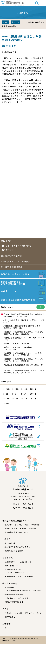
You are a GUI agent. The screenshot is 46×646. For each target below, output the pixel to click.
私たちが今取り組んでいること (17, 549)
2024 (23, 391)
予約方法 (9, 250)
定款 (27, 527)
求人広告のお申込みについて (16, 534)
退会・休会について (13, 568)
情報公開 (35, 527)
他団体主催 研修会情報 (11, 267)
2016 (23, 401)
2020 (23, 396)
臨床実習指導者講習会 (11, 256)
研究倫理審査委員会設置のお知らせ (18, 367)
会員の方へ (7, 560)
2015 (32, 401)
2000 (5, 406)
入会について (25, 564)
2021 (14, 396)
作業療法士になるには (14, 553)
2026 (5, 391)
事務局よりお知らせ (11, 346)
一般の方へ (7, 541)
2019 (32, 396)
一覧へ (40, 309)
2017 (14, 401)
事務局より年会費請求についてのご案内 (20, 340)
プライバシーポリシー (34, 615)
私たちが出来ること (13, 545)
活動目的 (18, 527)
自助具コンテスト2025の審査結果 (17, 349)
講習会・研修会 (9, 585)
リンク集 (18, 615)
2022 (5, 396)
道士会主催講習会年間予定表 (18, 246)
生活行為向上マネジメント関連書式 (19, 579)
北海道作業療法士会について (15, 523)
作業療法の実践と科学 (14, 572)
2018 (5, 401)
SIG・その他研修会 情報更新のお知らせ (20, 322)
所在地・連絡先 (11, 531)
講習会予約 (6, 241)
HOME (5, 22)
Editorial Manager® (15, 575)
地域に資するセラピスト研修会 (15, 261)
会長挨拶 (8, 527)
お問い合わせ (10, 619)
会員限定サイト (11, 564)
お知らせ (15, 22)
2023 (32, 391)
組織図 (23, 531)
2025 (14, 391)
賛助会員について (36, 531)
